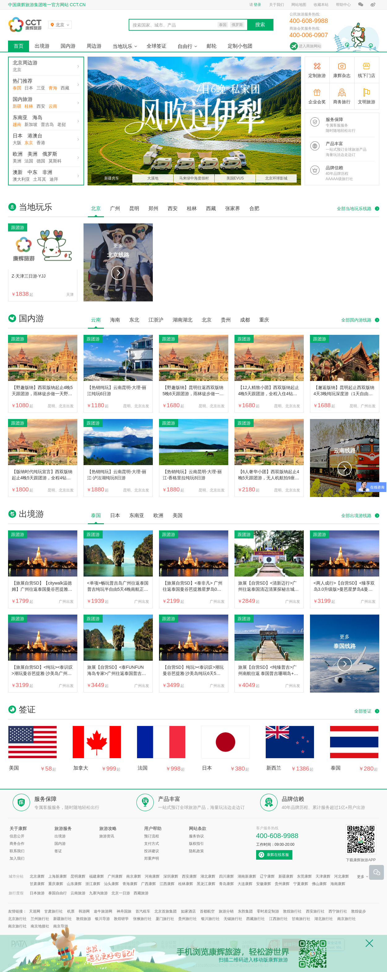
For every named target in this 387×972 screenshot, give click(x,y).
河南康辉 (152, 876)
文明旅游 (366, 101)
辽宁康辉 (267, 876)
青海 (53, 87)
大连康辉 (245, 884)
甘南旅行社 (301, 919)
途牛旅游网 (103, 911)
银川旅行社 (210, 919)
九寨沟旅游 (98, 893)
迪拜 (53, 179)
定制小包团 (240, 46)
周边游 (94, 46)
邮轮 (212, 46)
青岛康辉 (226, 884)
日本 (28, 87)
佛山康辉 (319, 884)
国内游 (68, 46)
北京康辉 (37, 876)
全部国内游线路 (356, 320)
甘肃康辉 (37, 884)
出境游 (42, 46)
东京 (28, 142)
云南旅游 (78, 893)
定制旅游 (317, 75)
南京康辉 (133, 876)
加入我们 (17, 858)
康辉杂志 (341, 75)
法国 (28, 160)
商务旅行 (341, 101)
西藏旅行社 (255, 919)
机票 (71, 911)
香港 (41, 142)
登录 (257, 4)
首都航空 (207, 911)
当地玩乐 (122, 46)
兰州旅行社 (40, 919)
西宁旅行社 (338, 911)
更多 (118, 251)
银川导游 (102, 919)
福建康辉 (96, 876)
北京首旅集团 (165, 911)
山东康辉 (74, 884)
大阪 (17, 142)
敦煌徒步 (358, 911)
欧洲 (18, 154)
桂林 (28, 106)
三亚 (41, 87)
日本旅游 (37, 893)
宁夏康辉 (300, 884)
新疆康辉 (285, 876)
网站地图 (298, 4)
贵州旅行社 (187, 919)
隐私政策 (196, 851)
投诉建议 (151, 851)
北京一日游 (120, 893)
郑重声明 (151, 858)
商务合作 (17, 843)
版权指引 (196, 843)
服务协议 (196, 836)
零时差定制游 (268, 911)
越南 (17, 124)
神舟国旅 (124, 911)
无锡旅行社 (233, 919)
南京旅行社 (346, 919)
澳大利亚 (21, 179)
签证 (58, 851)
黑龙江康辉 (206, 884)
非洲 (47, 172)
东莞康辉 (304, 876)
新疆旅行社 (62, 919)
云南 (53, 106)
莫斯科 (55, 160)
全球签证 (156, 46)
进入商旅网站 (310, 46)
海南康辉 (337, 884)
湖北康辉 (207, 876)
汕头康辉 (111, 884)
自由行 (185, 46)
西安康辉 (189, 876)
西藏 (65, 87)
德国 (41, 160)
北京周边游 (25, 62)
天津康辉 (323, 876)
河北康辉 (341, 876)
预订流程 (151, 836)
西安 (41, 106)
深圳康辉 (170, 876)
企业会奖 (317, 101)
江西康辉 (167, 884)
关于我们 (276, 4)
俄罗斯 (49, 154)
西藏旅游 (141, 893)
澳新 (18, 172)
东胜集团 (245, 911)
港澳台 (35, 135)
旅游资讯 (106, 836)
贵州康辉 (282, 884)
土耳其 (39, 179)
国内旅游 (22, 99)
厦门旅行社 (165, 919)
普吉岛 (47, 124)
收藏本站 (321, 4)
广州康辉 (115, 876)
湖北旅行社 (323, 919)
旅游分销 (226, 911)
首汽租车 (142, 911)
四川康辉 (226, 876)
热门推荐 (22, 81)
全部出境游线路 (356, 515)
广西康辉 (148, 884)
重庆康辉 (55, 884)
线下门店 (366, 75)
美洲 (32, 154)
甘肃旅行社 (53, 911)
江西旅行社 (278, 919)
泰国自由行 (57, 893)
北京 (17, 69)
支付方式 (151, 843)
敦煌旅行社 (292, 911)
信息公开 (17, 836)
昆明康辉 (78, 876)
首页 (19, 46)
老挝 (61, 124)
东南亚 (20, 117)
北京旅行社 (17, 919)
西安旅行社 (315, 911)
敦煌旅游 (83, 919)
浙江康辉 (92, 884)
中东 (32, 172)
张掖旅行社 (142, 919)
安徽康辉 (263, 884)
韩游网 (84, 911)
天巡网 (34, 911)
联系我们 (17, 851)
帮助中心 (343, 4)
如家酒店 (188, 911)
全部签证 (363, 711)
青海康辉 (130, 884)
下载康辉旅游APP (361, 843)
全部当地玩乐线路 (354, 208)
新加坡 (30, 124)
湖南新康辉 (247, 876)
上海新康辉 (57, 876)
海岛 (37, 117)
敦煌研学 (121, 919)
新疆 (17, 106)
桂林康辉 (185, 884)
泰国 (17, 87)
